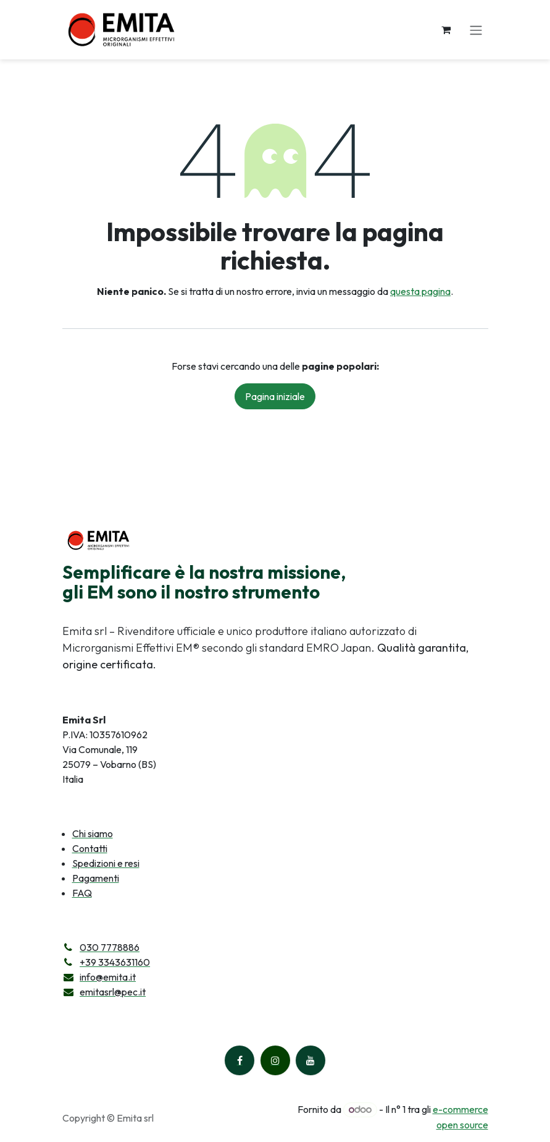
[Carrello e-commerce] (446, 29)
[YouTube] (310, 1060)
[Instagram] (275, 1060)
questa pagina (420, 291)
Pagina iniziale (275, 396)
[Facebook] (239, 1060)
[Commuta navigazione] (476, 30)
